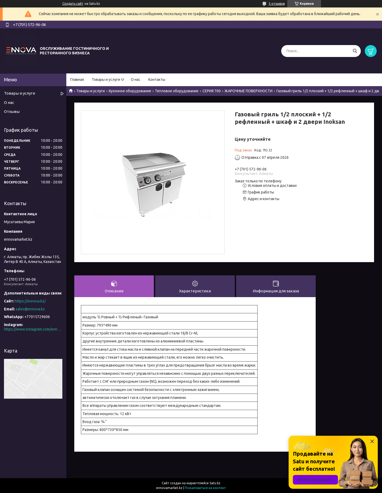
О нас (135, 79)
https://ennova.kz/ (30, 301)
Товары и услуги (106, 79)
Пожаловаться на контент (205, 488)
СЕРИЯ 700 (211, 91)
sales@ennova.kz (30, 309)
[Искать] (355, 51)
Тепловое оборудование (176, 91)
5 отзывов (277, 3)
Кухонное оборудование (130, 91)
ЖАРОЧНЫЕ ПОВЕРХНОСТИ (248, 91)
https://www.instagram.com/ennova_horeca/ (33, 329)
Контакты (156, 79)
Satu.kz (215, 483)
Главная (77, 79)
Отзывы (12, 111)
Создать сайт (72, 3)
